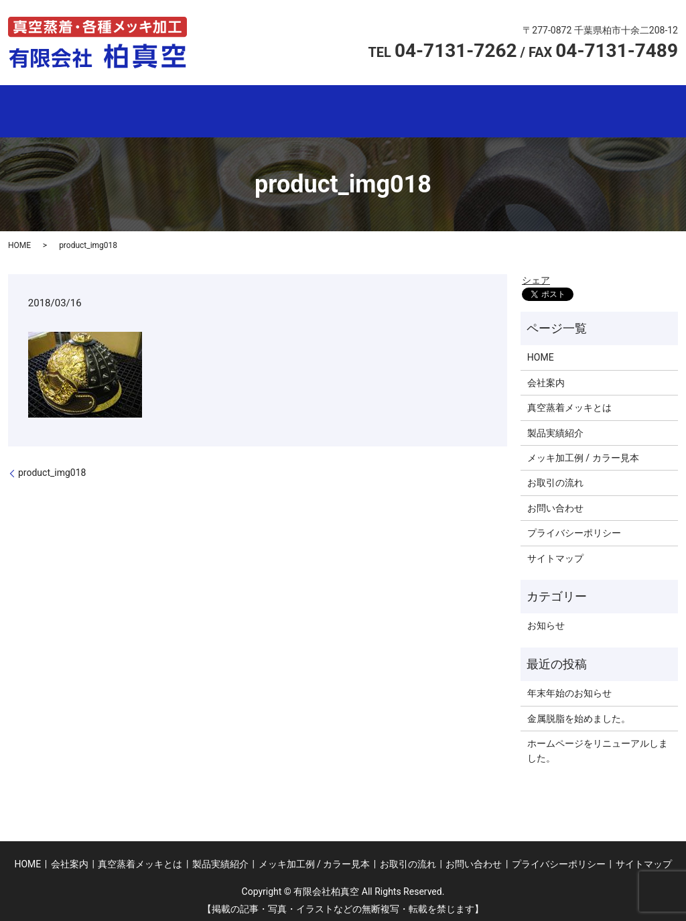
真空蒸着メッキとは (273, 109)
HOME (19, 239)
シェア (536, 274)
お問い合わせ (555, 502)
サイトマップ (555, 552)
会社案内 (166, 109)
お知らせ (546, 619)
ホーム (61, 109)
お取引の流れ (591, 109)
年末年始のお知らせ (569, 687)
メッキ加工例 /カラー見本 (484, 109)
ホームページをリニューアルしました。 (597, 744)
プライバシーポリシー (574, 526)
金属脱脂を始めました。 (578, 712)
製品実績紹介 (378, 109)
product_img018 (52, 466)
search (660, 109)
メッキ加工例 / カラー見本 (583, 451)
